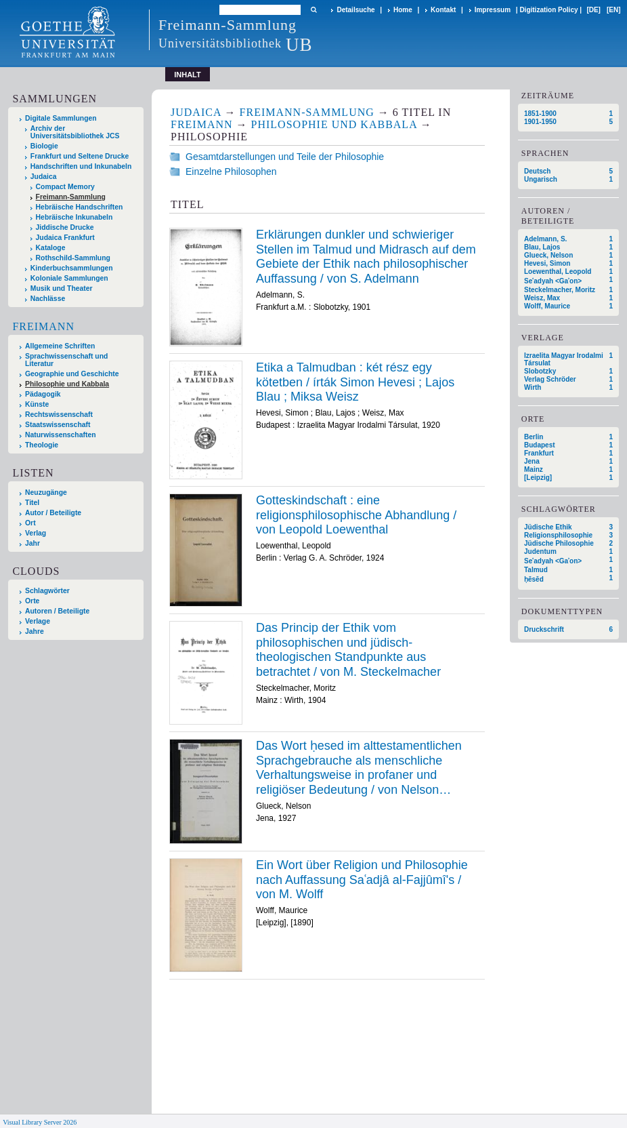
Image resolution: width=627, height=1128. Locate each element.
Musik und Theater (61, 288)
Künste (37, 404)
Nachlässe (47, 298)
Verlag (35, 533)
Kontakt (443, 10)
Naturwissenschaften (60, 435)
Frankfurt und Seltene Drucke (79, 156)
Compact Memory (65, 186)
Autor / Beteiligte (53, 513)
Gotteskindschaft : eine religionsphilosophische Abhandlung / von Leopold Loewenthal (356, 515)
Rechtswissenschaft (59, 414)
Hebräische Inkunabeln (74, 217)
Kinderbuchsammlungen (71, 268)
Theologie (41, 445)
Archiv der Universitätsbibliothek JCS (75, 132)
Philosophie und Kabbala (67, 384)
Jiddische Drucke (65, 227)
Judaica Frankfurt (65, 237)
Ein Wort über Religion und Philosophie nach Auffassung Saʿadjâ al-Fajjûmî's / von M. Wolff (362, 879)
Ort (30, 523)
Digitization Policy (548, 10)
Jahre (34, 631)
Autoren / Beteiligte (57, 611)
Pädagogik (43, 394)
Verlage (37, 621)
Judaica (43, 176)
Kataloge (51, 247)
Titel (32, 502)
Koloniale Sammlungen (69, 278)
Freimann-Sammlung (71, 197)
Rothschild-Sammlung (73, 258)
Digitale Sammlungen (61, 118)
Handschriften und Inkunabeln (81, 166)
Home (402, 10)
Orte (32, 601)
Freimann (43, 326)
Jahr (32, 543)
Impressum (493, 10)
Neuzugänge (46, 492)
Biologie (44, 146)
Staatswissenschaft (57, 424)
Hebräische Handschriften (79, 207)
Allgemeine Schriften (60, 346)
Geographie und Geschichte (72, 374)
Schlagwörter (47, 591)
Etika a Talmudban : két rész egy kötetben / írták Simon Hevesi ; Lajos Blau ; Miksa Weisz (355, 382)
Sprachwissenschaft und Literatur (66, 359)
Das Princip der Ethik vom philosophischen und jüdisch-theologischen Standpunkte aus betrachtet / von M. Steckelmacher (348, 650)
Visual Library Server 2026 (40, 1122)
